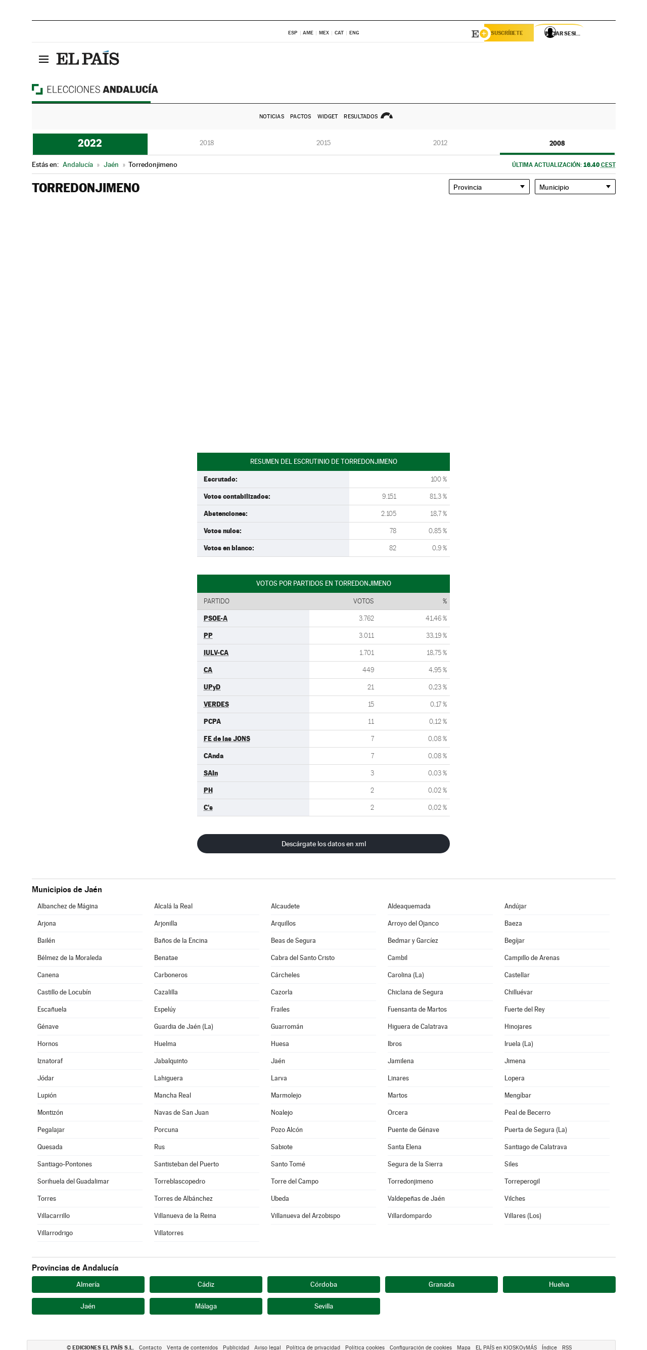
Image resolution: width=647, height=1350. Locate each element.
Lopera (514, 1078)
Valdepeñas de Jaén (416, 1198)
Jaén (278, 1061)
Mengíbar (517, 1095)
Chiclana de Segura (415, 992)
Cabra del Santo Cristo (303, 958)
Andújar (515, 906)
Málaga (206, 1306)
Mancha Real (172, 1095)
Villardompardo (410, 1216)
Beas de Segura (293, 940)
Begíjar (514, 940)
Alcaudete (285, 906)
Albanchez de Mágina (67, 906)
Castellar (517, 975)
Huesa (280, 1044)
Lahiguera (168, 1078)
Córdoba (323, 1284)
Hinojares (518, 1026)
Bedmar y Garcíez (413, 940)
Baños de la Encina (181, 940)
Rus (159, 1147)
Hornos (47, 1044)
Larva (279, 1078)
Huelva (559, 1284)
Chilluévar (518, 992)
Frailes (280, 1009)
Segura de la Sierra (415, 1164)
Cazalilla (166, 992)
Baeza (513, 923)
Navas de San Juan (181, 1112)
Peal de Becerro (527, 1112)
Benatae (166, 958)
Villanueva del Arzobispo (305, 1216)
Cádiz (206, 1284)
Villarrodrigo (55, 1233)
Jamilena (401, 1061)
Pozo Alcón (287, 1130)
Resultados (361, 116)
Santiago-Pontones (64, 1164)
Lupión (47, 1095)
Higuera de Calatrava (418, 1026)
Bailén (46, 940)
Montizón (50, 1112)
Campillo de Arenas (532, 958)
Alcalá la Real (173, 906)
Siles (511, 1164)
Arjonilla (165, 923)
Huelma (165, 1044)
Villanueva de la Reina (185, 1216)
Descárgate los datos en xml (324, 844)
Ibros (395, 1044)
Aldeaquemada (409, 906)
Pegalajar (51, 1130)
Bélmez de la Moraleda (69, 958)
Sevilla (323, 1306)
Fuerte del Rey (524, 1009)
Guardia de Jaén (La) (183, 1026)
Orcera (398, 1112)
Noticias (271, 116)
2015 (323, 143)
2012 (440, 143)
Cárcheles (285, 975)
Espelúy (165, 1009)
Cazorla (282, 992)
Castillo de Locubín (64, 992)
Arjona (46, 923)
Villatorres (168, 1233)
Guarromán (287, 1026)
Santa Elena (405, 1147)
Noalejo (282, 1112)
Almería (88, 1284)
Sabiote (282, 1147)
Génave (48, 1026)
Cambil (397, 958)
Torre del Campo (294, 1181)
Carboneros (171, 975)
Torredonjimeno (410, 1181)
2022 (90, 143)
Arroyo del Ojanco (413, 923)
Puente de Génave (413, 1130)
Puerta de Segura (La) (535, 1130)
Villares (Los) (522, 1216)
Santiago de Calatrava (535, 1147)
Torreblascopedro (179, 1181)
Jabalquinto (171, 1061)
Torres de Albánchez (183, 1198)
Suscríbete (513, 33)
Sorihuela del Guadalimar (73, 1181)
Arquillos (283, 923)
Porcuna (166, 1130)
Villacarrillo (53, 1216)
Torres (46, 1198)
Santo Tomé (288, 1164)
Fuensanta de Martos (417, 1009)
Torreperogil (522, 1181)
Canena (48, 975)
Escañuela (52, 1009)
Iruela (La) (518, 1044)
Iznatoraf (50, 1061)
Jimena (515, 1061)
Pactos (300, 116)
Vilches (514, 1198)
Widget (327, 116)
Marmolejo (286, 1095)
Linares (398, 1078)
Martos (397, 1095)
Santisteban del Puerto (186, 1164)
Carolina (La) (406, 975)
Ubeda (280, 1198)
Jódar (45, 1078)
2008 (557, 143)
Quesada (50, 1147)
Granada (441, 1284)
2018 (207, 143)
